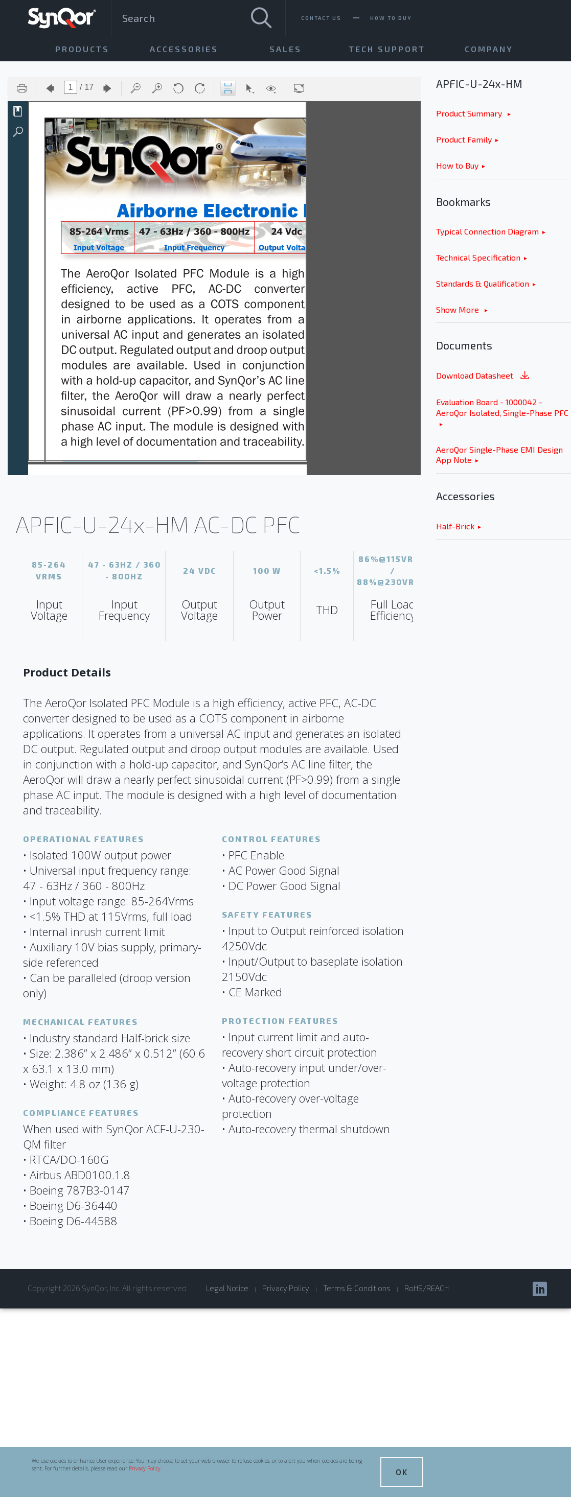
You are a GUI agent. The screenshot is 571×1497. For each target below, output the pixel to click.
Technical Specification (478, 257)
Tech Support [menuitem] (387, 49)
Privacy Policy (145, 1468)
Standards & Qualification (482, 283)
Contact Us (321, 18)
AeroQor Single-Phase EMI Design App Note (499, 455)
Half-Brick (455, 526)
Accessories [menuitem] (184, 49)
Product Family (464, 139)
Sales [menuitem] (285, 49)
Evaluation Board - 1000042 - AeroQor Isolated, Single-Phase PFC (502, 407)
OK (402, 1472)
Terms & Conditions (357, 1288)
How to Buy (457, 165)
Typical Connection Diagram (487, 231)
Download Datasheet (483, 376)
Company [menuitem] (489, 49)
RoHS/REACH (426, 1288)
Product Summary (470, 113)
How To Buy (391, 18)
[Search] (261, 18)
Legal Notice (227, 1288)
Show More (458, 309)
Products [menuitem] (82, 49)
